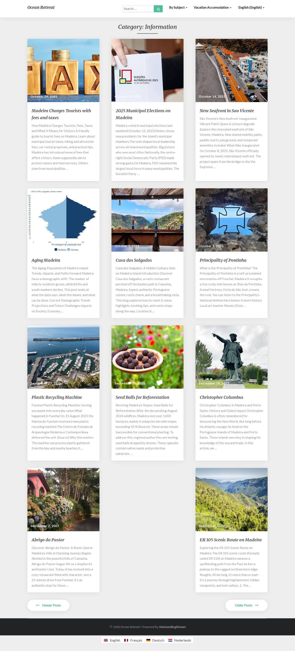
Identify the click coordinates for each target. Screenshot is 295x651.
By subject (178, 7)
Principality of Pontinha (223, 260)
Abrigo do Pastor (48, 539)
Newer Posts (48, 605)
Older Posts (246, 605)
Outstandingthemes (172, 627)
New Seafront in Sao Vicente (227, 110)
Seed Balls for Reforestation (142, 397)
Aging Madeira (46, 260)
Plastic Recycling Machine (57, 397)
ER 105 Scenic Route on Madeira (231, 539)
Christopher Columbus (221, 397)
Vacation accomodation (212, 7)
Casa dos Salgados (134, 260)
